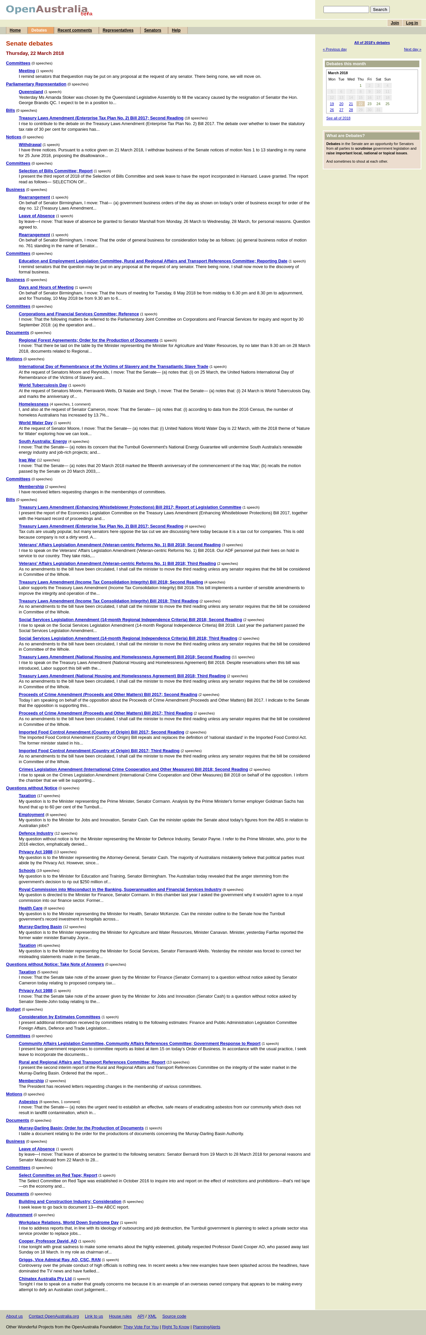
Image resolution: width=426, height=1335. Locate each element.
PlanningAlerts (207, 1326)
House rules (120, 1316)
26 (332, 110)
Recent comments (75, 30)
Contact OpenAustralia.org (54, 1316)
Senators (152, 30)
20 (341, 104)
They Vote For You (140, 1326)
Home (15, 30)
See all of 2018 (338, 118)
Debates (39, 30)
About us (14, 1316)
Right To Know (175, 1326)
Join (395, 23)
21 (351, 104)
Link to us (94, 1316)
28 (351, 110)
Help (176, 30)
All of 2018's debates (372, 43)
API (140, 1316)
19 (332, 104)
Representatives (118, 30)
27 (341, 110)
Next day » (412, 49)
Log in (412, 23)
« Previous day (335, 49)
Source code (174, 1316)
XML (152, 1316)
